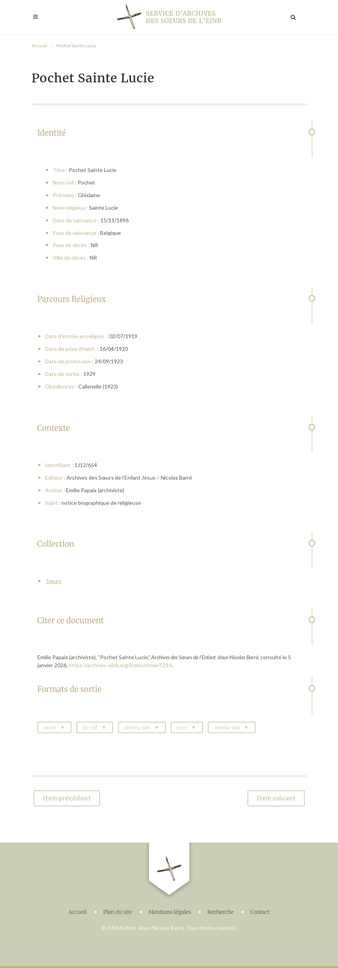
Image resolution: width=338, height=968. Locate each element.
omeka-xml (227, 727)
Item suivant (276, 798)
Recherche (220, 912)
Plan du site (117, 912)
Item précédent (67, 798)
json (182, 727)
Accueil (39, 45)
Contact (260, 912)
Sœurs (53, 581)
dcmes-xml (137, 727)
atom (50, 727)
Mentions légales (170, 912)
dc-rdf (90, 727)
